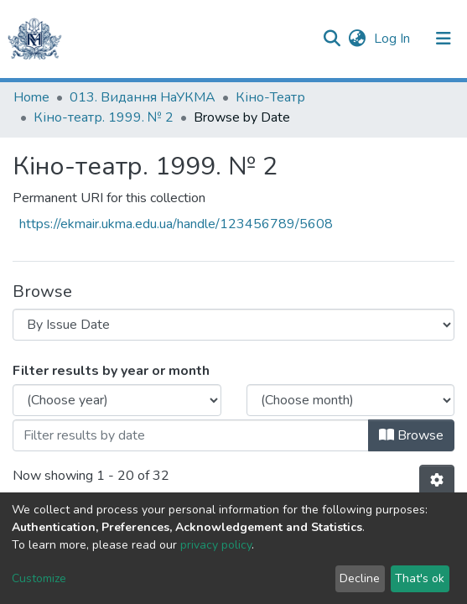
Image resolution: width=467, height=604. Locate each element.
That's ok (419, 578)
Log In (393, 38)
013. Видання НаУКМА (142, 97)
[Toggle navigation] (443, 38)
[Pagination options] (436, 481)
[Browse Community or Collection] (233, 325)
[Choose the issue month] (350, 400)
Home (31, 97)
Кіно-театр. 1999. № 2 (104, 117)
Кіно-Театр (270, 97)
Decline (360, 578)
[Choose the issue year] (117, 400)
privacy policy (216, 545)
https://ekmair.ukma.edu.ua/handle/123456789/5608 (176, 224)
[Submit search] (331, 38)
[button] (357, 39)
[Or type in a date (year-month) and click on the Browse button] (191, 435)
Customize (39, 578)
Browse (411, 435)
